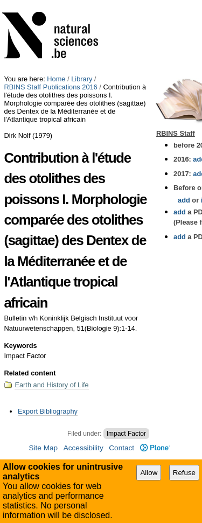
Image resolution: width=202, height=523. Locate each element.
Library (81, 79)
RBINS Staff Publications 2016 (50, 87)
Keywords (20, 345)
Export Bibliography (48, 411)
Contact (121, 448)
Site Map (43, 448)
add (184, 200)
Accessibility (83, 448)
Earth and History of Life (51, 385)
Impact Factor (126, 433)
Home (56, 79)
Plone (154, 448)
